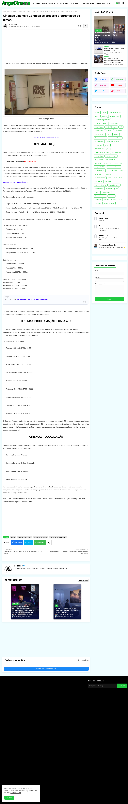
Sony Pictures (99, 170)
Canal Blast (98, 174)
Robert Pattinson (100, 196)
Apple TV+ (107, 163)
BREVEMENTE (75, 3)
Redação (18, 566)
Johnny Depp (99, 130)
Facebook (18, 542)
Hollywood (118, 130)
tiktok (119, 91)
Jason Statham (99, 134)
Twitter (29, 542)
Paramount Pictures (113, 167)
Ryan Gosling (99, 141)
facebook (103, 79)
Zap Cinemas (114, 123)
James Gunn (118, 178)
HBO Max (108, 174)
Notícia (97, 116)
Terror (109, 134)
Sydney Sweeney (110, 199)
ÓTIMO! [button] (9, 798)
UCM (120, 199)
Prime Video (99, 127)
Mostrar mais (83, 580)
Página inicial (7, 11)
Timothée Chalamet (112, 141)
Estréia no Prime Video (102, 152)
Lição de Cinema (100, 185)
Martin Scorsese (114, 185)
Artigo (13, 537)
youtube (119, 85)
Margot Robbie (99, 167)
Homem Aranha (100, 178)
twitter (103, 91)
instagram (103, 85)
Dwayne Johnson (100, 138)
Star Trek (111, 196)
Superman (98, 199)
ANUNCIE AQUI (88, 3)
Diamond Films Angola (102, 149)
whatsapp (119, 79)
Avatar (116, 134)
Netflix (104, 116)
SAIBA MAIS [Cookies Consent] (14, 793)
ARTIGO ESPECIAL (49, 3)
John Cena (98, 181)
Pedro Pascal (106, 192)
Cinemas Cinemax (40, 537)
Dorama (109, 130)
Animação (98, 163)
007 (121, 127)
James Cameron (111, 156)
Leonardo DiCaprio (115, 138)
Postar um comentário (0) (46, 669)
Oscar (97, 192)
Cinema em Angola (24, 537)
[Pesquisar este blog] (102, 686)
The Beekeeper (112, 170)
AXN (121, 170)
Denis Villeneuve (111, 127)
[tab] (36, 4)
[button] (118, 3)
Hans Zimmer (116, 152)
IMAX (109, 178)
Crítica (104, 112)
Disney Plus (118, 163)
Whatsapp (40, 542)
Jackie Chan (99, 156)
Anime (107, 145)
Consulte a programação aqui (46, 137)
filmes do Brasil (109, 203)
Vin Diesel (98, 203)
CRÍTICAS (64, 3)
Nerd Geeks (99, 188)
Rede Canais (99, 159)
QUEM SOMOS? (102, 3)
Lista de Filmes (114, 116)
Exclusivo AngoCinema (22, 11)
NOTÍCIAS (36, 3)
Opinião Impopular (112, 188)
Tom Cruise (98, 145)
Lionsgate (108, 181)
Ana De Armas (110, 159)
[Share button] (49, 542)
